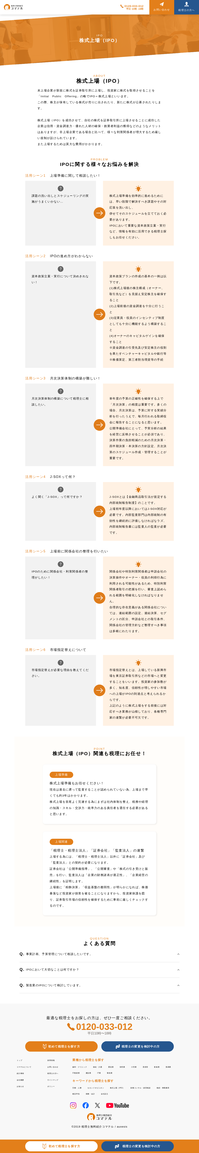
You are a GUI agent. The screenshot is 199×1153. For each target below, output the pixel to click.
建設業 (127, 1072)
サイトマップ (56, 1079)
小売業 (161, 1066)
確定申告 (148, 1093)
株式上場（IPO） (141, 1087)
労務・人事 (80, 1087)
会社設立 (78, 1098)
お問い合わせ (56, 1066)
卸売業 (146, 1066)
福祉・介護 (112, 1066)
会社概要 (23, 1079)
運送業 (130, 1066)
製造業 (154, 1072)
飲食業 (77, 1072)
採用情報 (53, 1060)
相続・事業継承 (124, 1093)
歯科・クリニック (85, 1066)
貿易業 (92, 1072)
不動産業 (109, 1072)
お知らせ (23, 1086)
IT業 (141, 1072)
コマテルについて (29, 1066)
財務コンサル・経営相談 (89, 1093)
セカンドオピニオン (108, 1087)
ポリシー (53, 1086)
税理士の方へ (56, 1073)
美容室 (177, 1066)
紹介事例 (23, 1073)
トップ (21, 1060)
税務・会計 (168, 1093)
